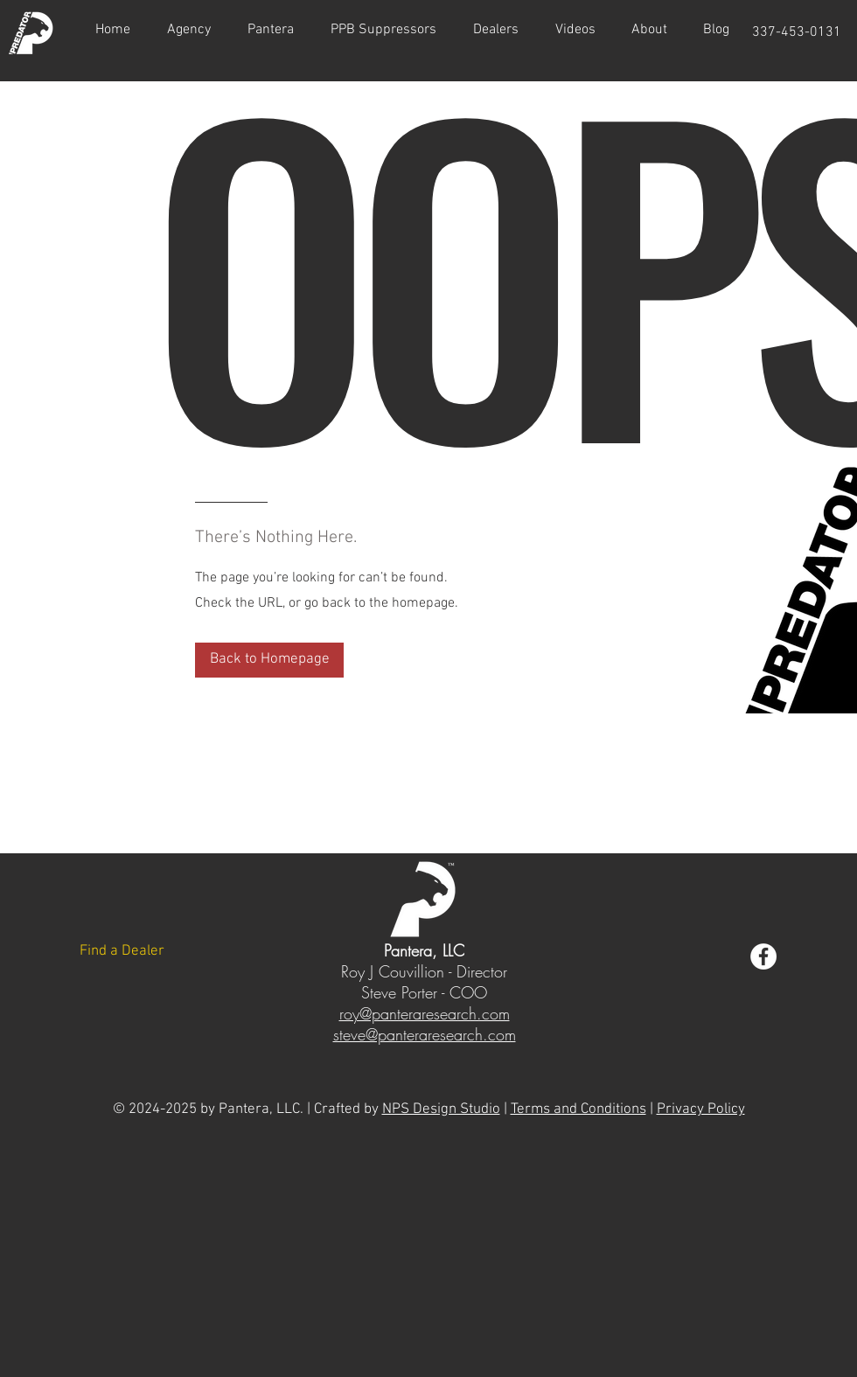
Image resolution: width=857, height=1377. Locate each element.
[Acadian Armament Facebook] (763, 956)
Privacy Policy (701, 1109)
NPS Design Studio (441, 1109)
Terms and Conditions (578, 1109)
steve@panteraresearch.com (424, 1034)
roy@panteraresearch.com (424, 1013)
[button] (575, 29)
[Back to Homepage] (269, 660)
